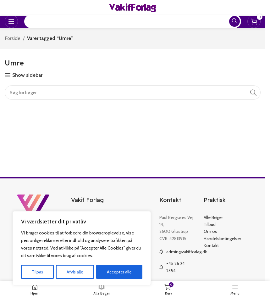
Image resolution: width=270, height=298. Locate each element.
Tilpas (37, 272)
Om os (210, 231)
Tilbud (210, 224)
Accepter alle (119, 272)
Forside (12, 38)
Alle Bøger (213, 217)
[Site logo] (132, 7)
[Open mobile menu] (11, 21)
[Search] (133, 92)
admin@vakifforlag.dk (186, 252)
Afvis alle (75, 272)
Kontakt (211, 245)
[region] (82, 248)
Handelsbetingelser (222, 238)
